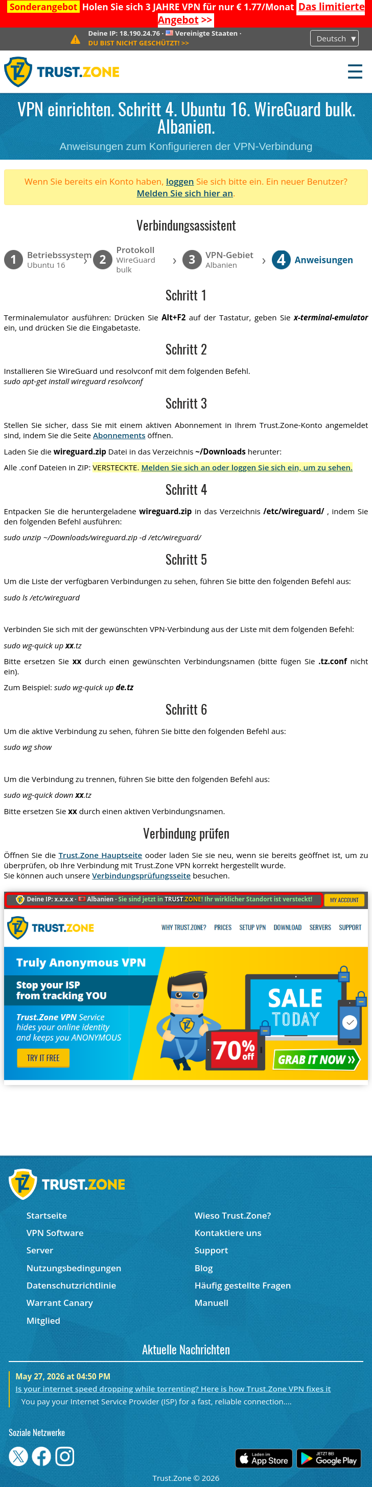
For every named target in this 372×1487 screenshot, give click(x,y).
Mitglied (43, 1320)
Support (211, 1250)
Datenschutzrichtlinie (72, 1285)
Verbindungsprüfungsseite (141, 875)
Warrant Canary (60, 1302)
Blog (204, 1268)
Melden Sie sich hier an (185, 193)
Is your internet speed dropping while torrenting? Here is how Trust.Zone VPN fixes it (173, 1388)
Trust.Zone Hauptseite (101, 855)
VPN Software (55, 1233)
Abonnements (119, 435)
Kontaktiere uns (228, 1233)
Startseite (47, 1215)
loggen (180, 181)
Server (40, 1250)
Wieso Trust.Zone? (233, 1215)
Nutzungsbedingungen (74, 1268)
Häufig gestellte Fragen (243, 1285)
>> (138, 42)
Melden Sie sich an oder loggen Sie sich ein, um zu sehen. (247, 467)
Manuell (211, 1302)
